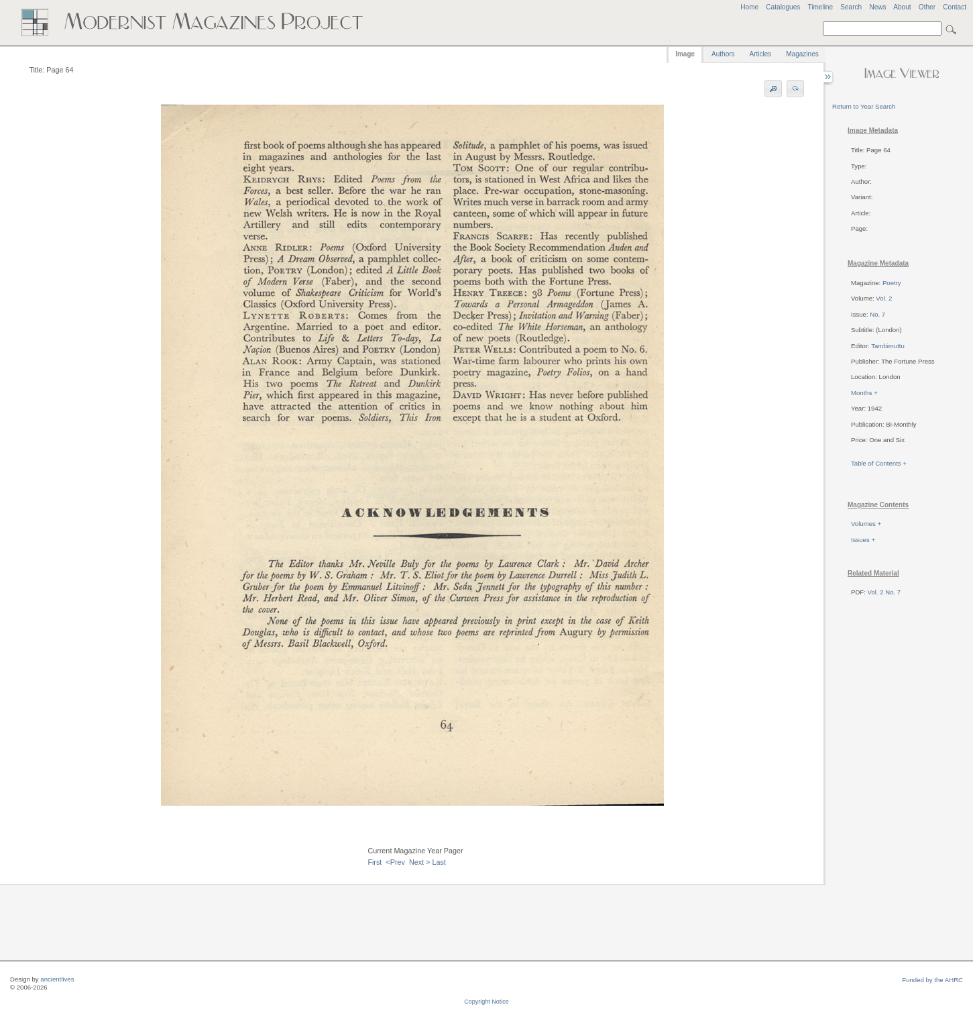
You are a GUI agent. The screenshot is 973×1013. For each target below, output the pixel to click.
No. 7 (877, 314)
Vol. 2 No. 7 (884, 592)
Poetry (891, 282)
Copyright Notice (486, 1001)
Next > (420, 862)
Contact (954, 7)
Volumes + (866, 523)
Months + (864, 392)
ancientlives (57, 979)
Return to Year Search (863, 106)
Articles (761, 54)
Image (685, 54)
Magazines (802, 54)
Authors (722, 54)
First (374, 862)
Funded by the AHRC (932, 979)
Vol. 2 (884, 298)
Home (749, 7)
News (877, 7)
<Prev (395, 862)
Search (851, 7)
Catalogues (783, 7)
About (902, 7)
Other (927, 7)
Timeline (820, 7)
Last (438, 862)
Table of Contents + (879, 463)
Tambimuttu (888, 346)
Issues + (863, 539)
